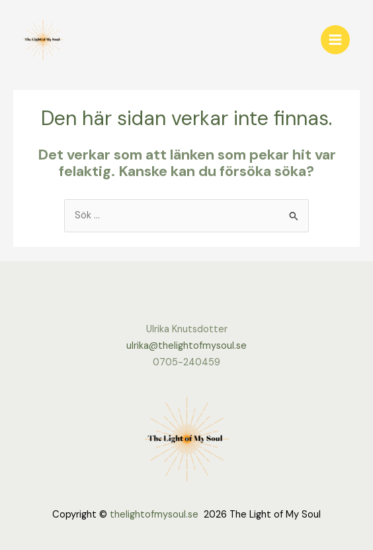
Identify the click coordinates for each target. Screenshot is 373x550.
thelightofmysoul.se (154, 514)
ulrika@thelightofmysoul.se (186, 346)
